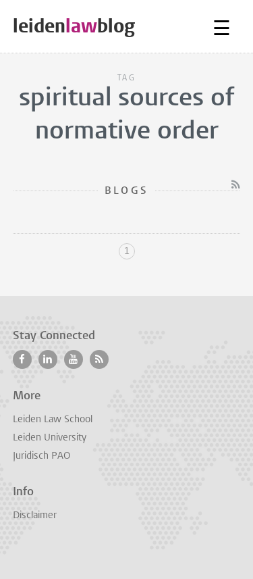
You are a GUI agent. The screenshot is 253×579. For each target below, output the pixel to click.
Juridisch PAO (41, 456)
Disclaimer (35, 516)
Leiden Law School (52, 420)
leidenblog (74, 26)
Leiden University (49, 438)
